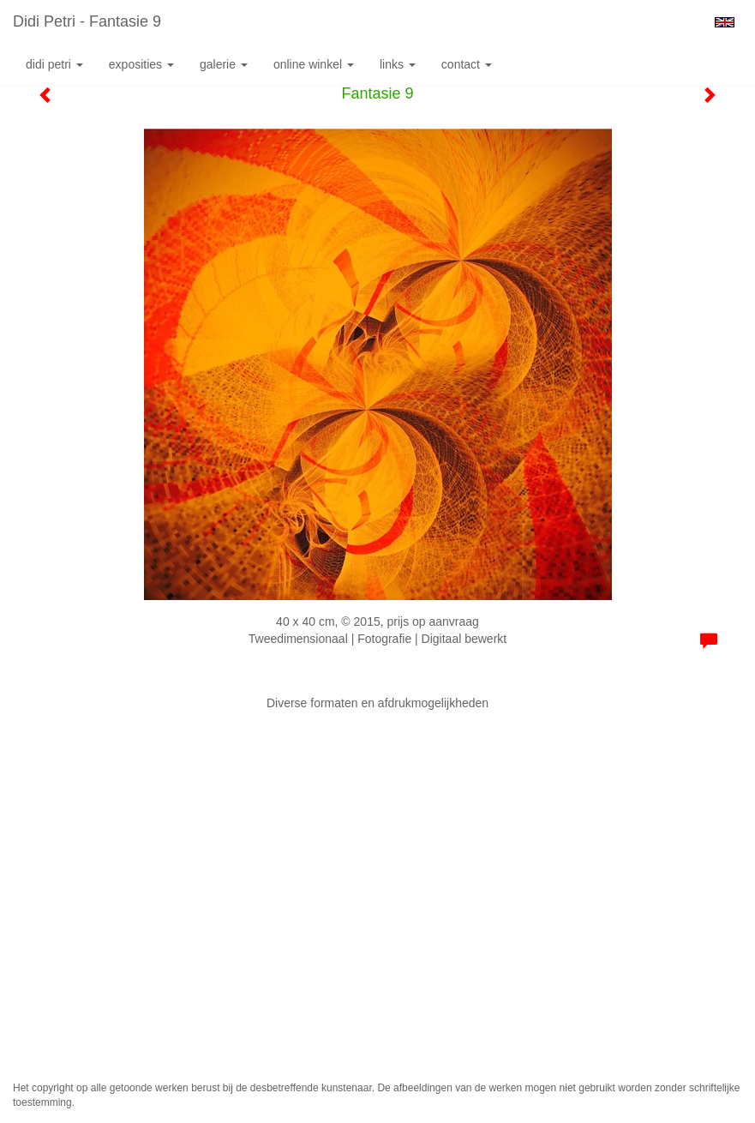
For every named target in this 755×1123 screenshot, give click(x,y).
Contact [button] (466, 64)
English (724, 22)
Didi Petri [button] (54, 64)
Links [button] (398, 64)
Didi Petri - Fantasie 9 (87, 21)
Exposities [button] (141, 64)
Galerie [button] (224, 64)
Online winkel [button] (313, 64)
